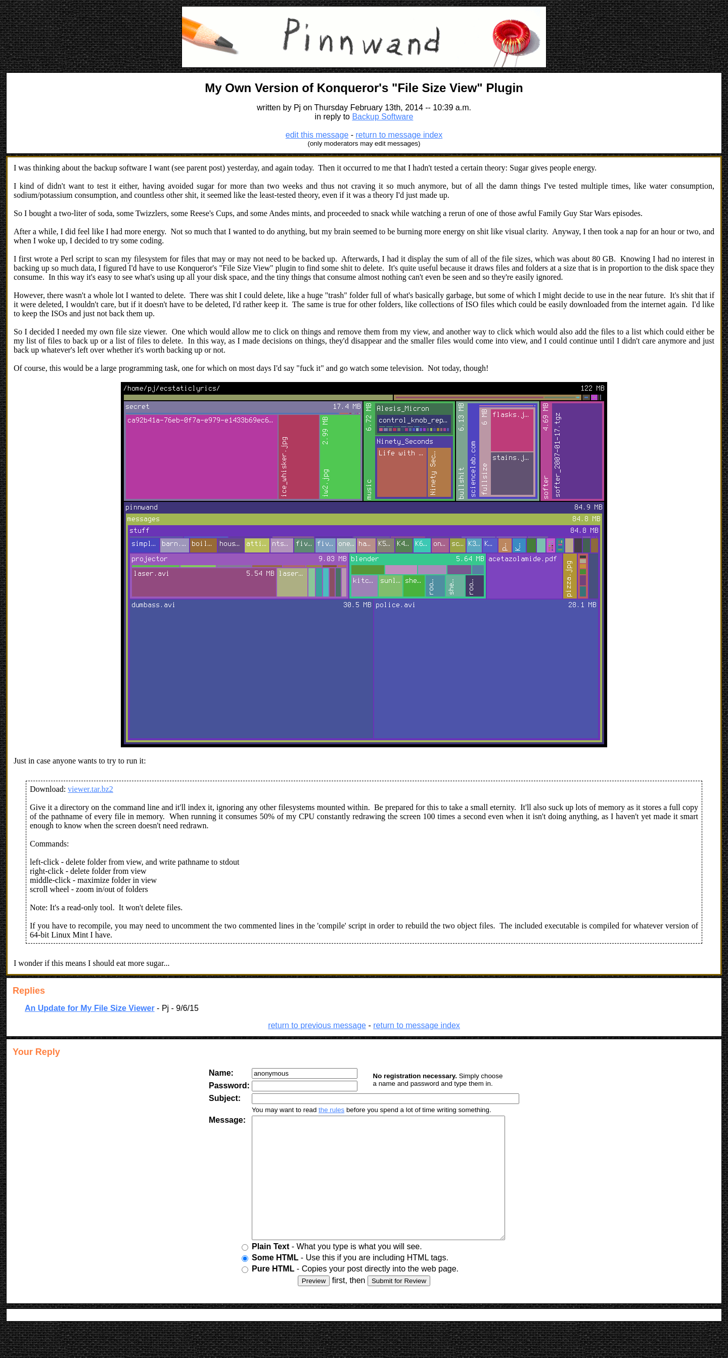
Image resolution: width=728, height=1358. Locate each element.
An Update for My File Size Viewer (90, 1008)
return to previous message (317, 1025)
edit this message (317, 135)
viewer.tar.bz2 (90, 789)
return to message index (399, 135)
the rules (323, 1110)
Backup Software (382, 116)
